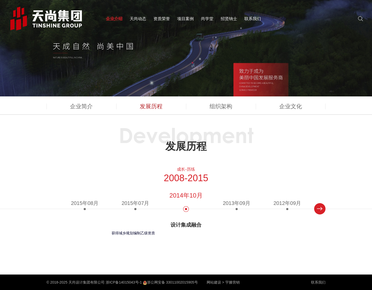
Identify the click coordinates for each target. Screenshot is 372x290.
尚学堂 (207, 18)
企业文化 (290, 106)
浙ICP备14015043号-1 (124, 282)
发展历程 (151, 106)
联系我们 (252, 18)
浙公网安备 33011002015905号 (170, 282)
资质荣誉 (161, 18)
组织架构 (221, 106)
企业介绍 (114, 18)
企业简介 (81, 106)
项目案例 (185, 18)
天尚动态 (138, 18)
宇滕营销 (232, 282)
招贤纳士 (229, 18)
